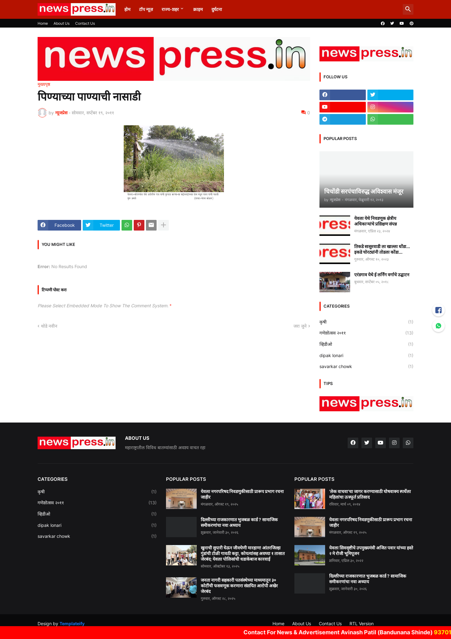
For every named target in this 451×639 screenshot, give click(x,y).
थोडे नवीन (49, 326)
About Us (62, 23)
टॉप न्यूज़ (146, 9)
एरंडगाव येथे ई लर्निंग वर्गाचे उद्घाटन (381, 274)
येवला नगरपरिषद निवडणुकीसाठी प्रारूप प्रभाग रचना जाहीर (242, 494)
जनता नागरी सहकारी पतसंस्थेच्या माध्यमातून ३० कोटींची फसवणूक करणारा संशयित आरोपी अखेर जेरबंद (239, 585)
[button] (408, 9)
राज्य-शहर (170, 9)
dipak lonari (366, 355)
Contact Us (85, 23)
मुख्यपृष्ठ (44, 84)
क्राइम (198, 9)
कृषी (366, 322)
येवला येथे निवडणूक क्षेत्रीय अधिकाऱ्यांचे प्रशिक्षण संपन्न (375, 221)
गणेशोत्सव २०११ (366, 333)
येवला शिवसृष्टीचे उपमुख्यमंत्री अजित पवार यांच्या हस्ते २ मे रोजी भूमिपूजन (371, 550)
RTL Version (362, 623)
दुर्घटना (216, 9)
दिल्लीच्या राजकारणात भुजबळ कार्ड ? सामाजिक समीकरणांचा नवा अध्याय (239, 522)
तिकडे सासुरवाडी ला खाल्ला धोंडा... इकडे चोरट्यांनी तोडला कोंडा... (382, 249)
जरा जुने (300, 326)
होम (127, 9)
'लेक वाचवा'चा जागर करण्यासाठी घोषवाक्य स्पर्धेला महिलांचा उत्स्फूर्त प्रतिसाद (370, 494)
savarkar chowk (366, 366)
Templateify (72, 623)
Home (43, 23)
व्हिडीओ (366, 344)
